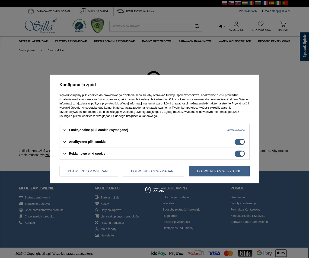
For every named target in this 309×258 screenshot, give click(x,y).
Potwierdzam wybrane (89, 171)
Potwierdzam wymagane (153, 171)
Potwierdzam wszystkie (219, 171)
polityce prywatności (104, 103)
